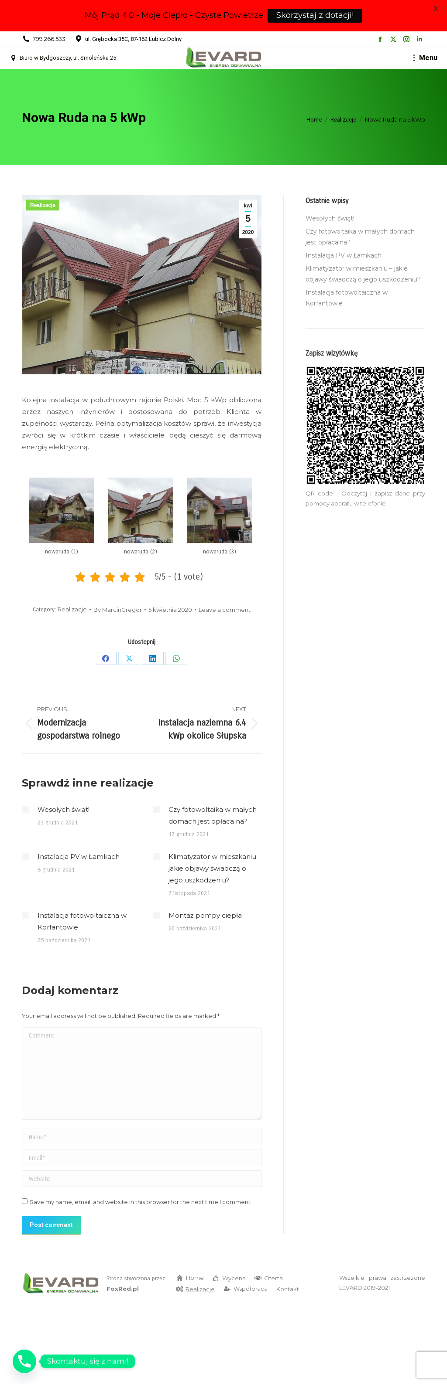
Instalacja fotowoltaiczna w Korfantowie (82, 921)
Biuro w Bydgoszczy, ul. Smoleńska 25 (62, 57)
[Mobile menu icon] (425, 57)
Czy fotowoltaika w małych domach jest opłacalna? (212, 815)
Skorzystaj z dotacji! (315, 15)
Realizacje (42, 205)
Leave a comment (225, 609)
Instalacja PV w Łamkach (79, 856)
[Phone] (24, 1361)
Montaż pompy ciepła (205, 915)
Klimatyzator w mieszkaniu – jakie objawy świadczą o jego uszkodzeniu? (214, 868)
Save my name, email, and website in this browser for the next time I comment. (141, 1201)
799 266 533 (49, 38)
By (117, 609)
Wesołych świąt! (63, 809)
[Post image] (25, 809)
